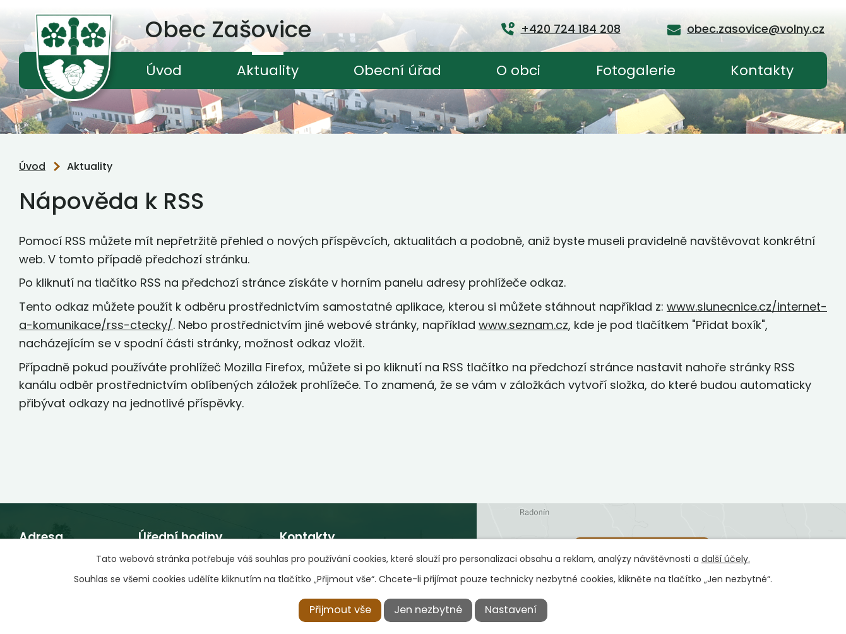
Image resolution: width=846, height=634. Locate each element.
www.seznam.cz (523, 325)
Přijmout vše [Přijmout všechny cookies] (340, 609)
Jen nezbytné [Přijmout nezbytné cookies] (428, 609)
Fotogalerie (636, 70)
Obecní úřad (397, 70)
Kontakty (762, 70)
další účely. (725, 559)
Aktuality (268, 70)
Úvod (164, 70)
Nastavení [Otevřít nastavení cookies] (511, 609)
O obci (518, 70)
